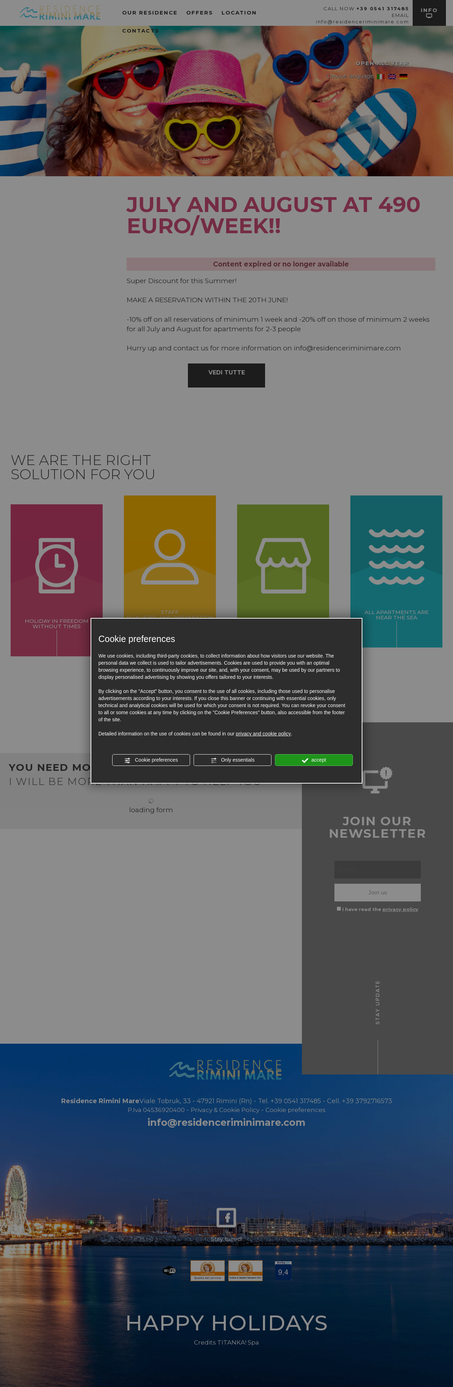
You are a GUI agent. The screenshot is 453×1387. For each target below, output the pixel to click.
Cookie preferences (151, 760)
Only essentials (233, 760)
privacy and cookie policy (263, 734)
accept (314, 760)
